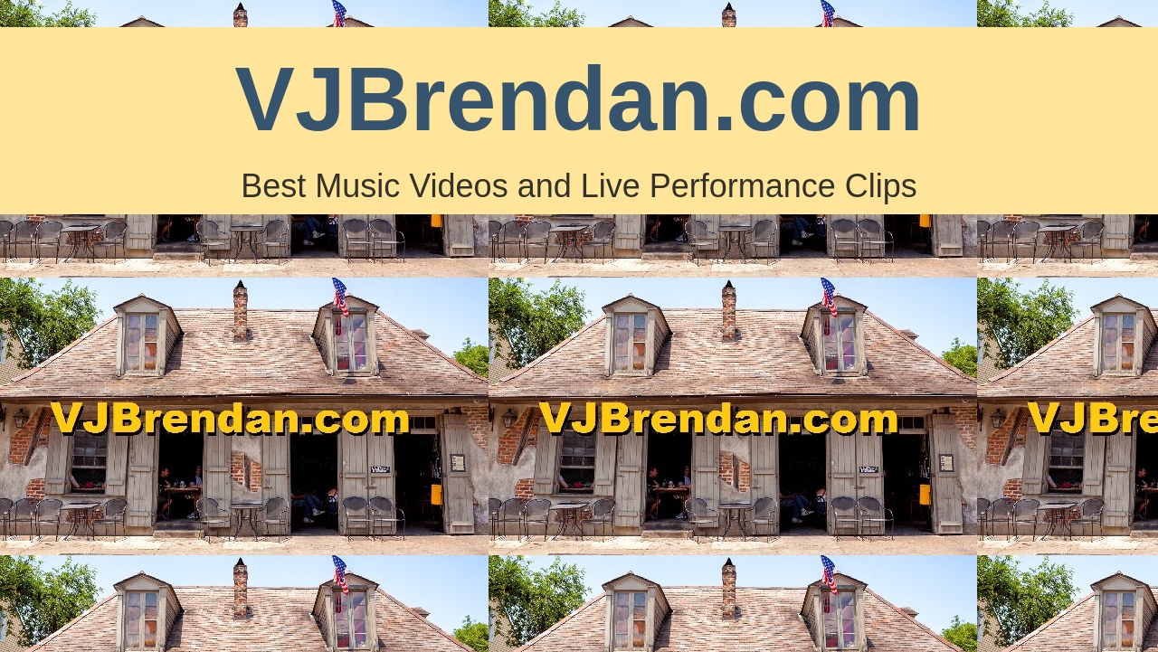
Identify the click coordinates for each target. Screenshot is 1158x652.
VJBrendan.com (578, 98)
